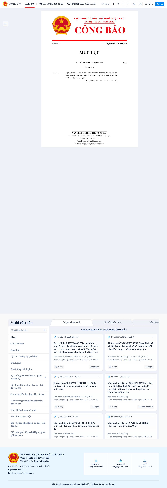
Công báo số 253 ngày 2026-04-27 (83, 437)
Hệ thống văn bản (112, 322)
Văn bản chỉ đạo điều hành (81, 4)
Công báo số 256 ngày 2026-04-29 (137, 360)
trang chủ (15, 4)
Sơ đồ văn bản (21, 323)
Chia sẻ (159, 4)
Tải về (149, 4)
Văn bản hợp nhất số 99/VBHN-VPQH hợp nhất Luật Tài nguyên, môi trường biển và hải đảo (76, 426)
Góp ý (59, 367)
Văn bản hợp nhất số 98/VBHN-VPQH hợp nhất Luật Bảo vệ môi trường (128, 424)
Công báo (30, 4)
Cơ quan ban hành (71, 322)
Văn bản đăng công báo (51, 4)
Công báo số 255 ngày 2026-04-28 (83, 360)
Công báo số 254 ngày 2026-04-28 (137, 437)
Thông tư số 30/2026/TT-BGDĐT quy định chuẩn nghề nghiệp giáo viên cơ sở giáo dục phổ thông (75, 386)
